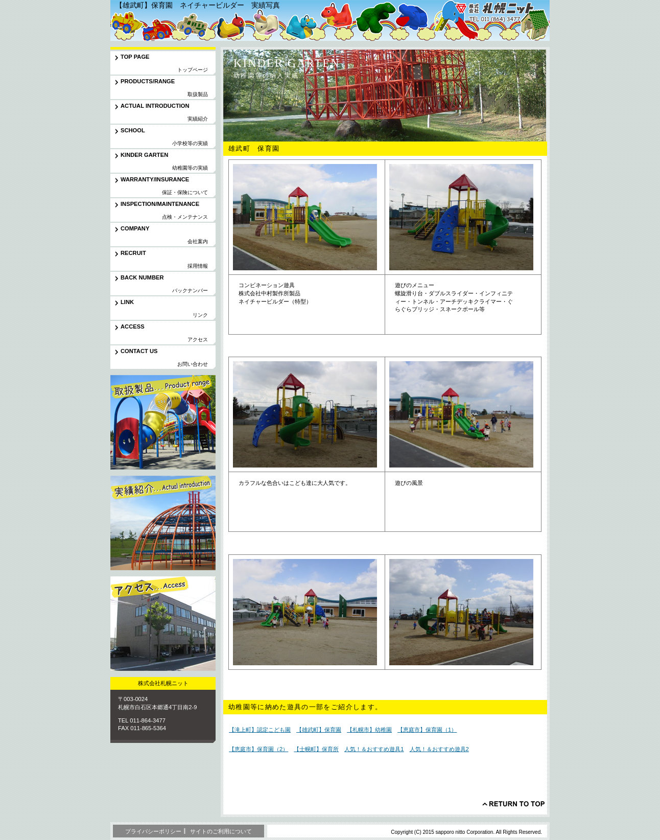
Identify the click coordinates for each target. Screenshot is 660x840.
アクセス (163, 623)
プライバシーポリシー (153, 831)
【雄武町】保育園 (318, 730)
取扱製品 (163, 422)
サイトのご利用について (221, 831)
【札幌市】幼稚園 (369, 730)
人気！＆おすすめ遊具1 (374, 749)
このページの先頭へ (513, 803)
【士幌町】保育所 (316, 749)
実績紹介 (163, 523)
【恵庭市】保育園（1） (427, 730)
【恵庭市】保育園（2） (258, 749)
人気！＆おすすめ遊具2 (439, 749)
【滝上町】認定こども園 (260, 730)
